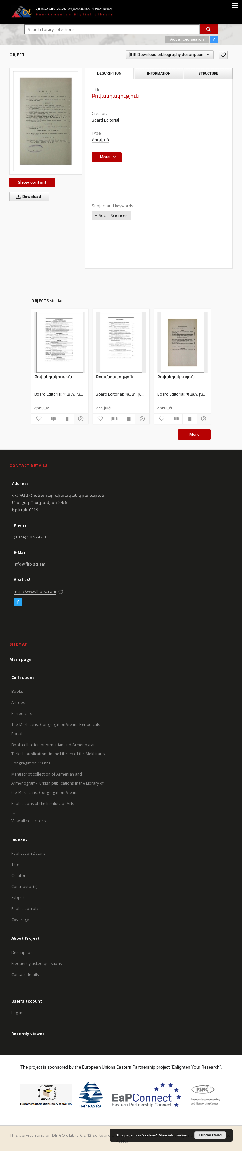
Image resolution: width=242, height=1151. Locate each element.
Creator (18, 875)
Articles (18, 702)
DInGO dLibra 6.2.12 (72, 1135)
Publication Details (28, 853)
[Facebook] (18, 602)
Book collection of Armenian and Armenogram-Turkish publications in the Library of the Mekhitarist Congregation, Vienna (58, 754)
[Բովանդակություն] (59, 342)
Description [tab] (109, 73)
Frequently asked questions (36, 963)
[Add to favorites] (223, 55)
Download (27, 197)
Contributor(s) (24, 886)
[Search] (209, 29)
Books (17, 691)
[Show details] (80, 419)
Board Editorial (105, 120)
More (194, 434)
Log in (16, 1013)
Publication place (27, 908)
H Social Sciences (111, 215)
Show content (32, 182)
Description (22, 952)
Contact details (25, 974)
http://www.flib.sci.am (35, 591)
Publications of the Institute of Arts (42, 803)
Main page (20, 659)
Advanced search (187, 39)
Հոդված (100, 139)
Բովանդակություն (53, 377)
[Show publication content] (67, 419)
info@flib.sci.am (30, 564)
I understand (210, 1135)
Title (15, 864)
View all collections (28, 821)
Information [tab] (158, 73)
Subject (18, 897)
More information (173, 1135)
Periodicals (21, 713)
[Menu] (234, 5)
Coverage (20, 919)
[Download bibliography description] (52, 419)
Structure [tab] (208, 73)
